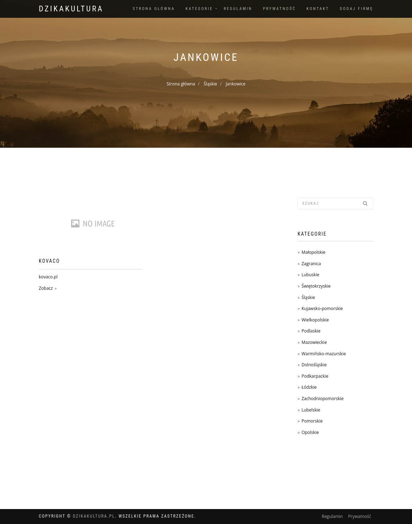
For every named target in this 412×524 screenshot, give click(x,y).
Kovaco (49, 261)
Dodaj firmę (356, 8)
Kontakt (318, 8)
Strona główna (154, 8)
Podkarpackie (314, 376)
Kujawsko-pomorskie (322, 308)
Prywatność (279, 8)
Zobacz (46, 288)
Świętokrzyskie (316, 286)
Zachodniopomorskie (322, 398)
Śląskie (210, 84)
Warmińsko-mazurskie (323, 354)
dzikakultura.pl (94, 516)
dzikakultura (71, 8)
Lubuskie (310, 275)
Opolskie (310, 432)
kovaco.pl (48, 277)
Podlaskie (310, 331)
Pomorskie (311, 421)
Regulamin (238, 8)
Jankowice (235, 84)
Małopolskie (313, 252)
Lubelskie (310, 410)
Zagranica (311, 264)
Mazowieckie (314, 342)
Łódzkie (309, 387)
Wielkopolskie (315, 320)
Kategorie (199, 8)
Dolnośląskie (314, 365)
